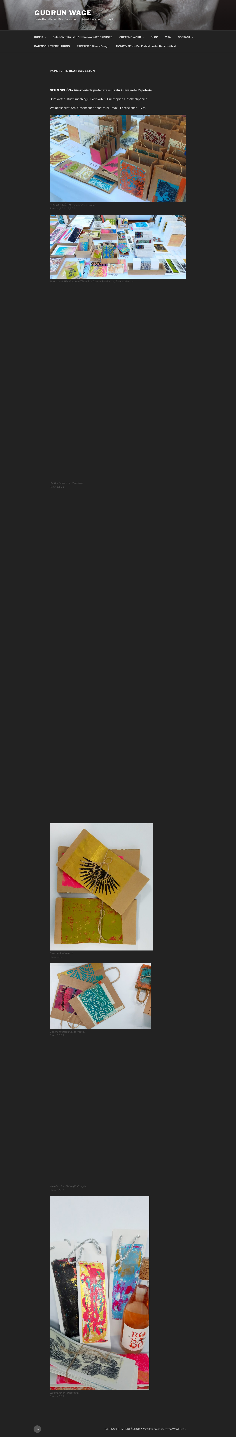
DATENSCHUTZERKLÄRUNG (52, 46)
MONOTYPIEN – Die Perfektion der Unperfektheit (146, 46)
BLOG (154, 37)
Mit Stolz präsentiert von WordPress (164, 1429)
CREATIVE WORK (132, 37)
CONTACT (186, 37)
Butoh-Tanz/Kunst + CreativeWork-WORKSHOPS (82, 37)
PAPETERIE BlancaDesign (93, 46)
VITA (168, 37)
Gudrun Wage (63, 13)
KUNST (40, 37)
